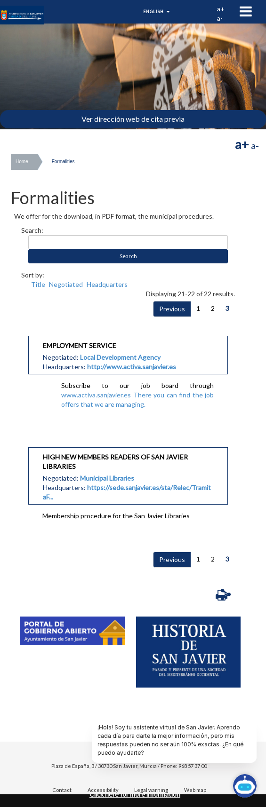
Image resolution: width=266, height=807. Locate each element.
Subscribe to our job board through (137, 385)
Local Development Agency (120, 357)
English (156, 11)
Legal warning (151, 790)
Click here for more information (134, 794)
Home (22, 161)
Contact (62, 790)
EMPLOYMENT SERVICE (79, 345)
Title (38, 284)
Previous (172, 309)
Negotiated (66, 284)
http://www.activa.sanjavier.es (131, 367)
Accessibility (103, 790)
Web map (195, 790)
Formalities (63, 161)
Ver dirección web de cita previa (133, 118)
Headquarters (107, 284)
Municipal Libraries (107, 478)
